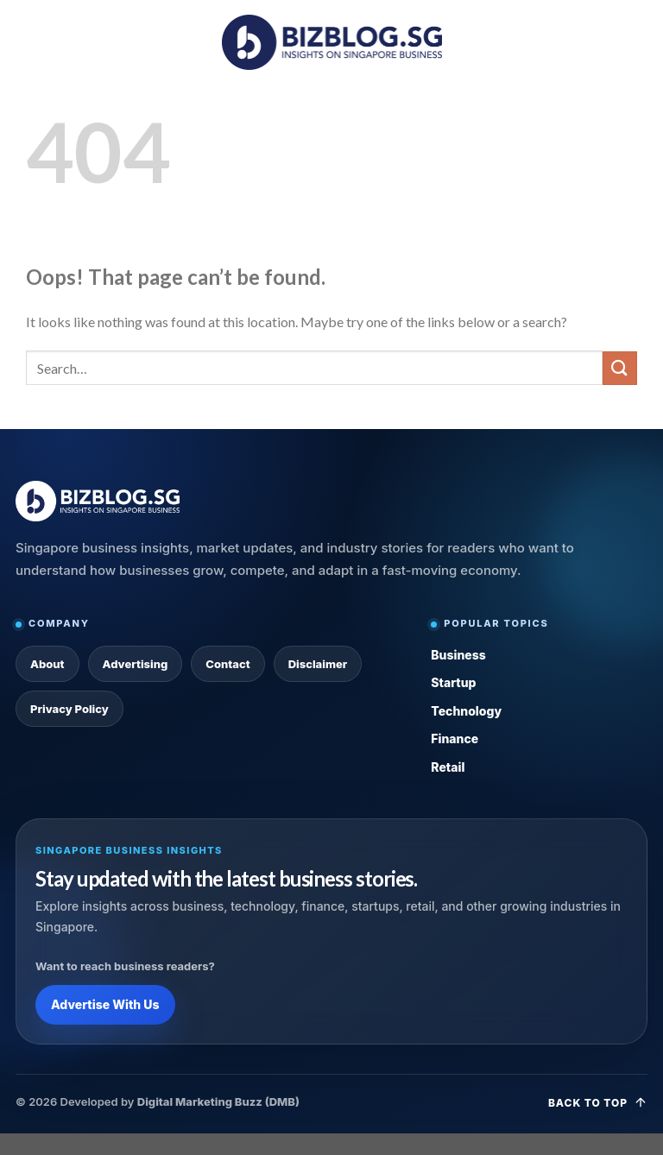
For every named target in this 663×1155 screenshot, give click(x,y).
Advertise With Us (105, 1004)
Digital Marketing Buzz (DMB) (218, 1101)
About (47, 664)
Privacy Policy (69, 709)
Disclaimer (318, 664)
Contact (227, 664)
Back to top (597, 1102)
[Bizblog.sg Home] (98, 501)
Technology (466, 711)
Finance (454, 738)
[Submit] (620, 368)
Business (458, 654)
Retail (447, 767)
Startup (453, 682)
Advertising (135, 664)
